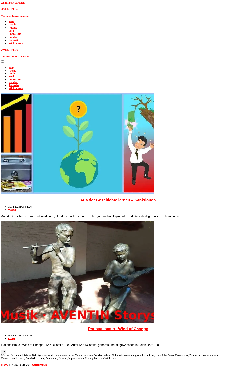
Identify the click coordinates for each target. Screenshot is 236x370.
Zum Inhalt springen (13, 2)
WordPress (39, 364)
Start (11, 21)
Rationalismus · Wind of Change (118, 329)
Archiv (12, 24)
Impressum (15, 33)
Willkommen (16, 43)
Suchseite (14, 40)
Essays (11, 338)
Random (13, 37)
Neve (4, 364)
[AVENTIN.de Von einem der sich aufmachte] (118, 12)
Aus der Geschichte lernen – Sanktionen (118, 200)
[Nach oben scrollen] (3, 352)
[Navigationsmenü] (2, 60)
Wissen (12, 209)
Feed (11, 30)
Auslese (13, 27)
